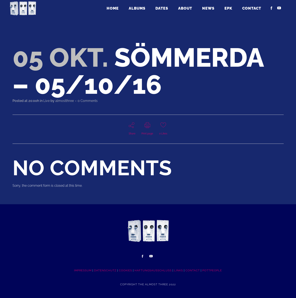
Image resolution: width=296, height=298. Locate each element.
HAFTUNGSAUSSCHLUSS (153, 270)
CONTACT (192, 270)
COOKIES (125, 270)
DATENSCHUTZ (105, 270)
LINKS (178, 270)
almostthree (64, 101)
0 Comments (88, 101)
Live (46, 101)
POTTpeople (212, 270)
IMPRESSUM (83, 270)
